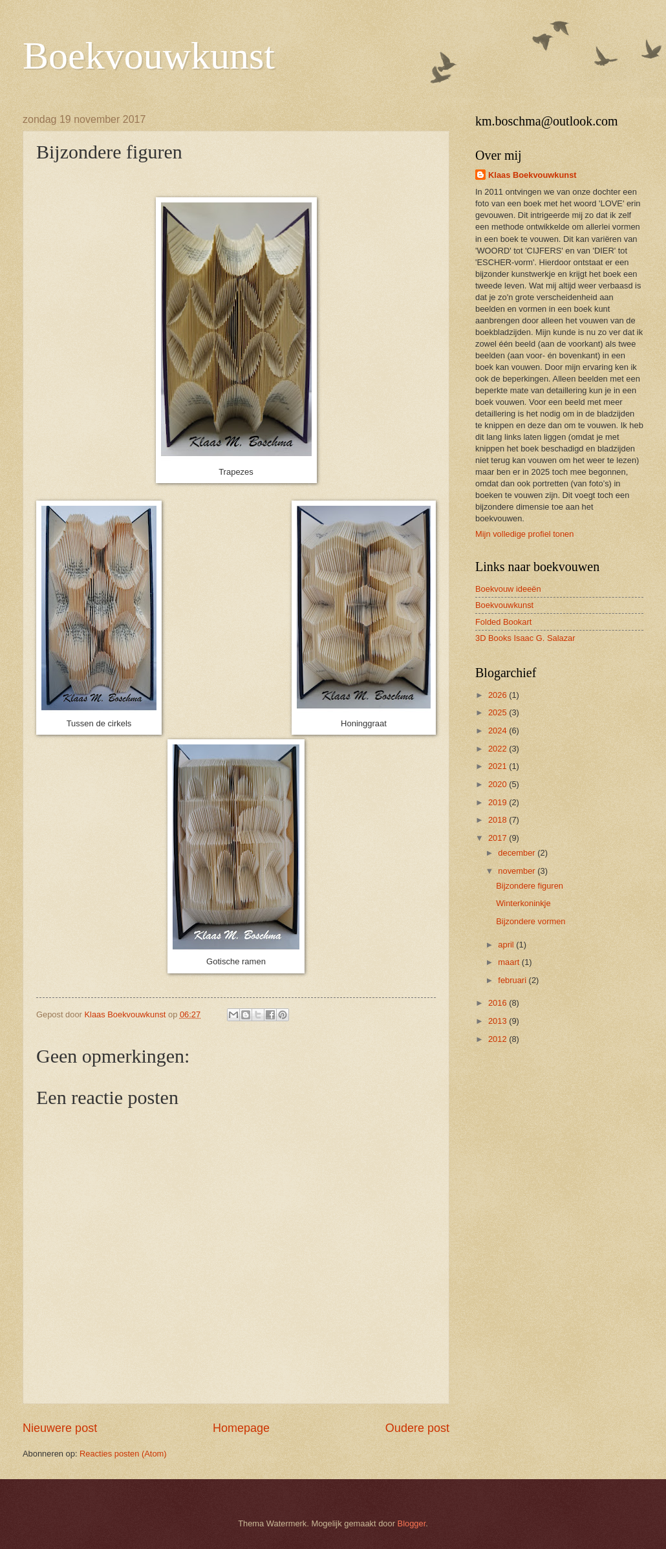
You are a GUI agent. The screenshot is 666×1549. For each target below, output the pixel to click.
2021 (498, 766)
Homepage (241, 1428)
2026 (498, 695)
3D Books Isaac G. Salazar (525, 638)
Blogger (412, 1523)
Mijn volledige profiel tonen (524, 534)
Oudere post (417, 1428)
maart (510, 962)
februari (513, 980)
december (517, 853)
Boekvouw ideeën (508, 589)
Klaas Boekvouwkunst (532, 175)
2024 (498, 730)
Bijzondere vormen (530, 921)
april (507, 944)
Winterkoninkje (523, 903)
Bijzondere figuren (529, 886)
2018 (498, 820)
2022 (498, 748)
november (517, 871)
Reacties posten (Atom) (123, 1453)
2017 (498, 838)
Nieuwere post (60, 1428)
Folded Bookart (503, 622)
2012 (498, 1039)
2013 (498, 1021)
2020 (498, 784)
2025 (498, 712)
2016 (498, 1003)
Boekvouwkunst (149, 55)
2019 (498, 802)
